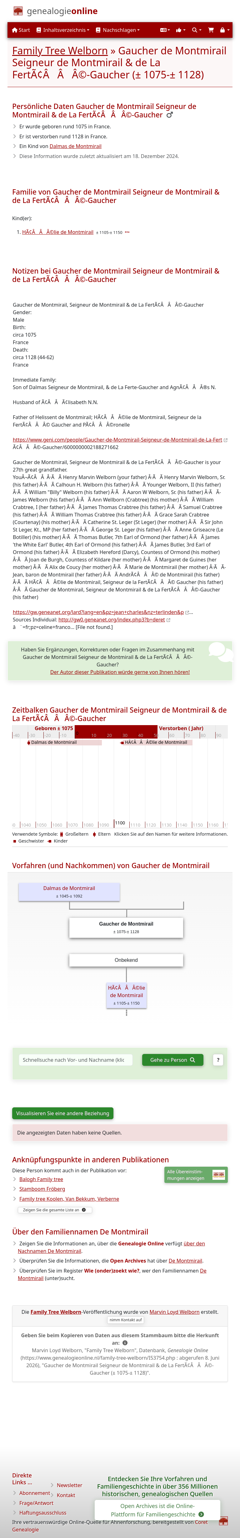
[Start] (62, 12)
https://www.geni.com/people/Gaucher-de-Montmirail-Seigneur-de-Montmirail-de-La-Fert (117, 439)
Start (21, 30)
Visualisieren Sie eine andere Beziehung (62, 1113)
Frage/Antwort (36, 1503)
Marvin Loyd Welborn (175, 1311)
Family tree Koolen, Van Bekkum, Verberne (69, 1198)
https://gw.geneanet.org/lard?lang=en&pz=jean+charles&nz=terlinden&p (98, 612)
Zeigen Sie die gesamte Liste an (54, 1210)
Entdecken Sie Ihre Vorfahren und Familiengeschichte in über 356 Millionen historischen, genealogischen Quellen (157, 1486)
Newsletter (69, 1485)
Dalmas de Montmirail (76, 146)
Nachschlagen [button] (116, 30)
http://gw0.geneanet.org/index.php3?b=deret (111, 619)
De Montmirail (185, 1260)
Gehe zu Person (172, 1059)
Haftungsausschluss (43, 1512)
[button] (164, 29)
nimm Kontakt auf (126, 1320)
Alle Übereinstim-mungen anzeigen (196, 1175)
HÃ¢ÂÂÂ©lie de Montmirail (57, 232)
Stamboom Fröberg (42, 1188)
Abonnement (34, 1493)
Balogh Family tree (41, 1179)
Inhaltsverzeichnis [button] (61, 30)
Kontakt (66, 1495)
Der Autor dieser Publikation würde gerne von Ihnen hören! (120, 672)
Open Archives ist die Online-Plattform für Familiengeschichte (157, 1510)
